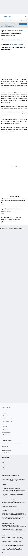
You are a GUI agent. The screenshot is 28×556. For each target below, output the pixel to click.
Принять (23, 24)
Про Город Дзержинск (6, 407)
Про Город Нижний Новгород (7, 418)
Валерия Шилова (17, 44)
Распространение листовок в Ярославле (9, 506)
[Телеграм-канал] (7, 452)
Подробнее (20, 531)
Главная (3, 469)
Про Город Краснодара (6, 434)
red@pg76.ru (17, 488)
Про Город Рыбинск (5, 423)
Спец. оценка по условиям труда (8, 523)
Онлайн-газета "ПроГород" (7, 440)
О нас (3, 462)
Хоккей (4, 40)
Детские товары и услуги (6, 20)
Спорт (19, 40)
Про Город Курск (5, 415)
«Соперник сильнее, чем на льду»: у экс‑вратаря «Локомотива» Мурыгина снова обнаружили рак (14, 201)
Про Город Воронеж (5, 404)
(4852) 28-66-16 (14, 486)
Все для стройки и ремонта (19, 20)
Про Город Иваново (5, 409)
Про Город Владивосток (6, 432)
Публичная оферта (5, 446)
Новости (3, 467)
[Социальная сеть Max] (9, 452)
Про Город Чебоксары (6, 429)
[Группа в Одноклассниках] (5, 452)
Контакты (3, 464)
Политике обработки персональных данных (8, 26)
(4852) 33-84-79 (11, 488)
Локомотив (12, 40)
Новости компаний (5, 457)
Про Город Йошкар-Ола (6, 413)
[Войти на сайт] (26, 16)
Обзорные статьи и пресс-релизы (8, 459)
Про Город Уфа (4, 426)
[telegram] (16, 166)
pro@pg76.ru (19, 486)
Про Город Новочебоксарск (7, 421)
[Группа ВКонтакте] (3, 452)
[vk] (12, 166)
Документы (4, 437)
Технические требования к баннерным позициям (11, 443)
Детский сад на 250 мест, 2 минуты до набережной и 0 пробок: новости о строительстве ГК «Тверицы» (14, 220)
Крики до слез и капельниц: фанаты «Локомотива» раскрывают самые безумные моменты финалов (14, 210)
